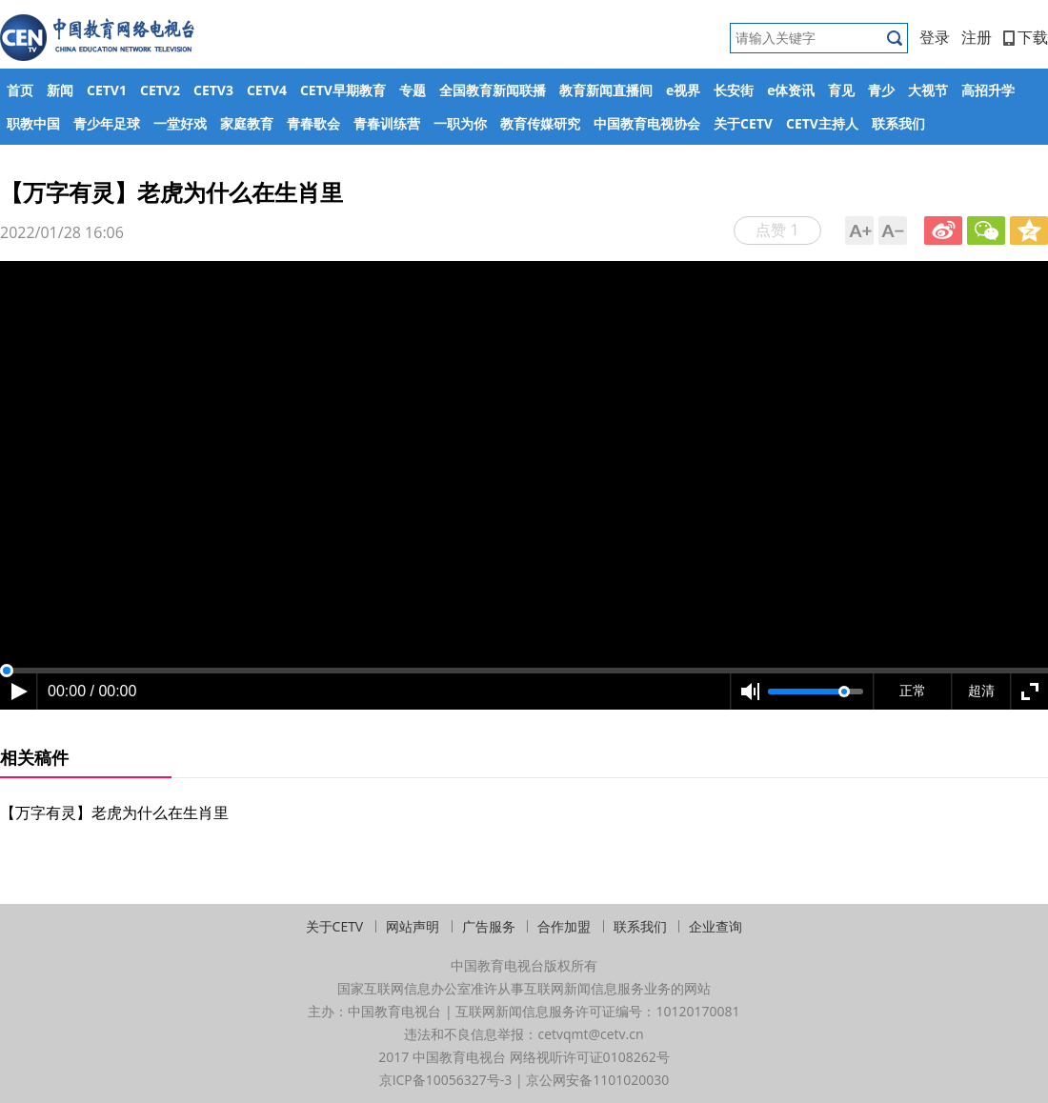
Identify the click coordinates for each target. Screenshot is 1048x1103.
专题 (412, 90)
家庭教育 (246, 123)
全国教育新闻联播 (492, 90)
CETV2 (160, 90)
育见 (841, 90)
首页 (20, 90)
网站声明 (412, 926)
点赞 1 (777, 229)
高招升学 (988, 90)
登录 (934, 37)
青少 (881, 90)
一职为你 (460, 123)
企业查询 (715, 926)
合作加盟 (564, 926)
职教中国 (33, 123)
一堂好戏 (180, 123)
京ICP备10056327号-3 (446, 1080)
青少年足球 (106, 123)
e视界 (683, 90)
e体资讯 (791, 90)
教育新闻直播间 (606, 90)
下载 (1025, 37)
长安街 (734, 90)
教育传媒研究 (540, 123)
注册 (976, 37)
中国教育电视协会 (647, 123)
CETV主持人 (822, 123)
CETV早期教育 (343, 90)
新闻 (60, 90)
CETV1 (107, 90)
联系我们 (898, 123)
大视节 (928, 90)
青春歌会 (313, 123)
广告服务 (488, 926)
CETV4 (267, 90)
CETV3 (213, 90)
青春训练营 (386, 123)
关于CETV (743, 123)
